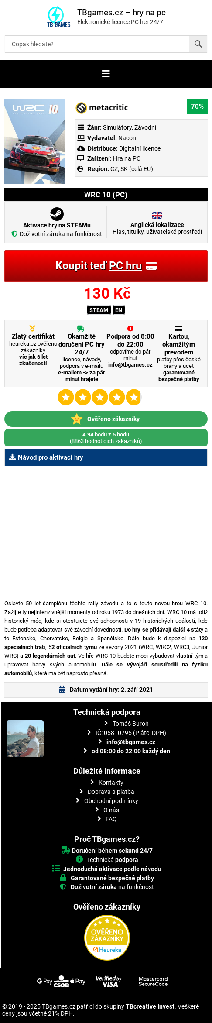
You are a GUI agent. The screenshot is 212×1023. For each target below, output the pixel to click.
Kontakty (111, 782)
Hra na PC (126, 158)
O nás (111, 810)
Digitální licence (139, 148)
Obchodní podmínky (111, 800)
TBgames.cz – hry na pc (121, 12)
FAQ (111, 819)
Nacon (127, 137)
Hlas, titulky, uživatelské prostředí (157, 228)
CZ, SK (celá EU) (131, 168)
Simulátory (117, 127)
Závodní (145, 127)
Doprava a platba (111, 791)
